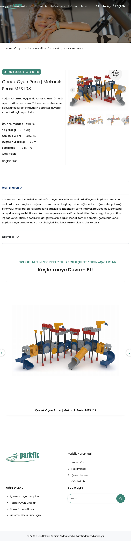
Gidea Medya (68, 536)
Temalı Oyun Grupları (21, 503)
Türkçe (107, 6)
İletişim (85, 6)
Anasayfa (11, 48)
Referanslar (57, 6)
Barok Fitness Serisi (20, 509)
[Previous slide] (72, 90)
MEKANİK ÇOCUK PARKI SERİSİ (66, 48)
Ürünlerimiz (76, 481)
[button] (76, 120)
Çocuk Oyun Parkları (34, 48)
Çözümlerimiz (38, 6)
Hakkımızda (19, 6)
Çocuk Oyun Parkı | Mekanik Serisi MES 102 (65, 410)
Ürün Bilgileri (10, 188)
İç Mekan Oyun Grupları (22, 496)
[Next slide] (123, 90)
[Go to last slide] (72, 120)
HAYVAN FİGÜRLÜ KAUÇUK (23, 515)
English (120, 6)
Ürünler (72, 6)
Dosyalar (8, 237)
